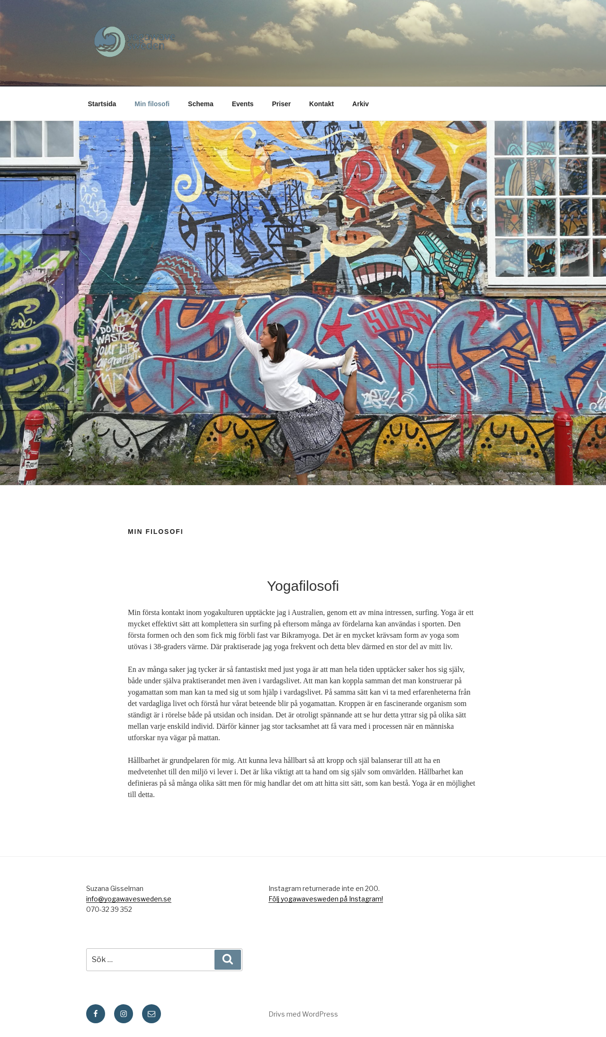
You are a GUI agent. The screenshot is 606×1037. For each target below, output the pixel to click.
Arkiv (360, 104)
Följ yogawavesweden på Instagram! (325, 899)
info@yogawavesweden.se (128, 899)
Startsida (102, 104)
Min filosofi (151, 104)
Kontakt (321, 104)
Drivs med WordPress (303, 1014)
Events (243, 104)
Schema (201, 104)
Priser (281, 104)
